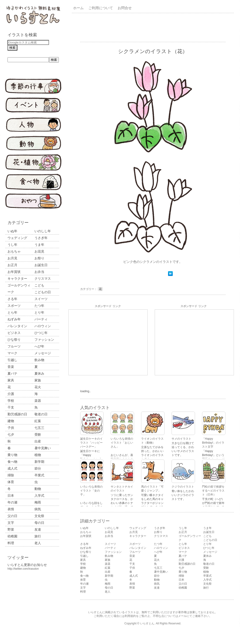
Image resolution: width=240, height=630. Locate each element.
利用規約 (130, 616)
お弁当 (39, 272)
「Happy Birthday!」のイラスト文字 (213, 442)
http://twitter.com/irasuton (23, 568)
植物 (37, 455)
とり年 (39, 312)
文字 (11, 523)
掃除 (11, 475)
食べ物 (12, 461)
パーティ (41, 319)
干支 (11, 407)
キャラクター (17, 278)
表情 (11, 509)
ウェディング (17, 238)
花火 (37, 387)
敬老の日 (41, 414)
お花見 (39, 251)
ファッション (44, 339)
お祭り (39, 258)
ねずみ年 (14, 319)
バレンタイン (17, 326)
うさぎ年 (41, 238)
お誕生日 (41, 265)
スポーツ (14, 306)
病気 (37, 509)
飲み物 (39, 360)
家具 (11, 380)
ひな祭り (14, 339)
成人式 (12, 468)
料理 (11, 543)
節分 (37, 468)
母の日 (39, 523)
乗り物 (12, 455)
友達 (37, 529)
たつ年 (39, 306)
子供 (11, 428)
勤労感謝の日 (17, 414)
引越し (12, 360)
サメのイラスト (181, 438)
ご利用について (100, 8)
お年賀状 (14, 272)
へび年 (39, 346)
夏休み (39, 373)
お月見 (12, 258)
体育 (11, 482)
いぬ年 (12, 231)
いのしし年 (42, 231)
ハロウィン (42, 326)
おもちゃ (14, 251)
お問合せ (125, 8)
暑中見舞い (42, 448)
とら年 (12, 312)
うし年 (12, 244)
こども (39, 285)
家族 (37, 380)
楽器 (37, 400)
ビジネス (14, 333)
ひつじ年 (41, 333)
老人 (37, 543)
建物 (11, 421)
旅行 (37, 536)
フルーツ (14, 346)
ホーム (78, 8)
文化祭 (39, 516)
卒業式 (39, 475)
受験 (37, 434)
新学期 (39, 461)
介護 (11, 394)
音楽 (11, 367)
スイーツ (41, 299)
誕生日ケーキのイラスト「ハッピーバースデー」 (91, 442)
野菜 (11, 529)
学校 (11, 400)
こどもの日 (42, 292)
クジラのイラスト (183, 486)
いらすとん (147, 623)
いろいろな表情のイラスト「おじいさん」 (122, 442)
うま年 (39, 244)
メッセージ (42, 353)
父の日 (12, 516)
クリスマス (42, 278)
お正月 (12, 265)
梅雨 (37, 502)
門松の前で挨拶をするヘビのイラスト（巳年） (213, 490)
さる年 (12, 299)
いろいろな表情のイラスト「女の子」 (91, 490)
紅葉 (37, 421)
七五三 (39, 428)
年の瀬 (12, 502)
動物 (37, 489)
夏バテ (12, 373)
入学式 (39, 495)
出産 (37, 441)
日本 (11, 495)
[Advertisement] (153, 27)
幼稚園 (12, 536)
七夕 (11, 434)
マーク (12, 353)
